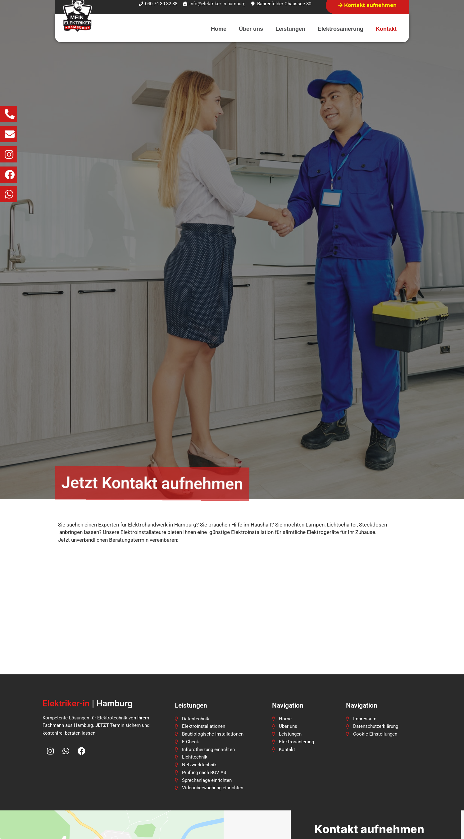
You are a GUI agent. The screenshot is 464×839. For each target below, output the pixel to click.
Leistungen (290, 29)
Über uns (251, 29)
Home (218, 29)
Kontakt (386, 29)
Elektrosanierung (340, 29)
